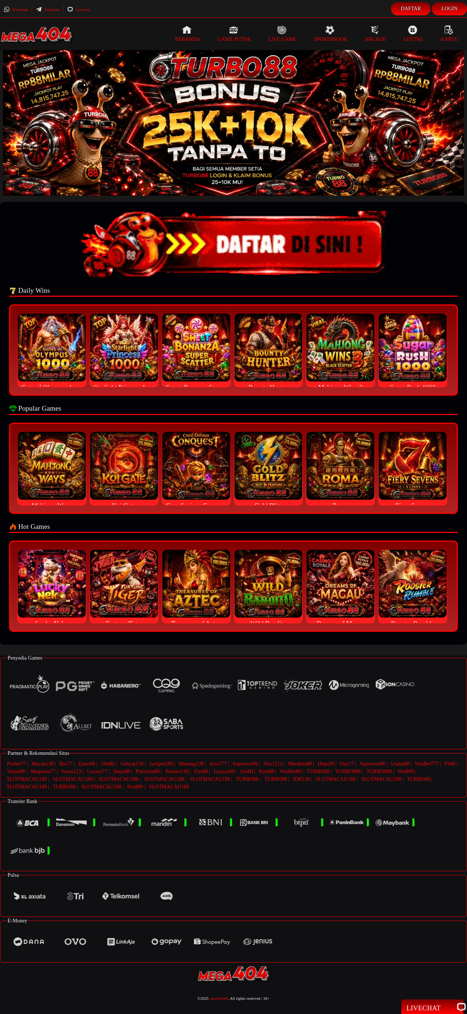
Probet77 (16, 764)
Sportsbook (330, 33)
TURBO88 (318, 771)
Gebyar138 (131, 764)
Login (449, 8)
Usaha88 (400, 764)
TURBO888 (347, 771)
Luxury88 (224, 771)
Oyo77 (347, 764)
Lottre (413, 33)
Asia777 (218, 764)
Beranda (187, 33)
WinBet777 (427, 764)
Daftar (411, 8)
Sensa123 (71, 771)
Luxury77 (97, 771)
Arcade (375, 33)
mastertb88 (219, 998)
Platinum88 (148, 771)
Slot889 (406, 771)
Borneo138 (176, 771)
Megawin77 (43, 771)
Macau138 (42, 764)
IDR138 (301, 779)
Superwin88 (372, 764)
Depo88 (121, 771)
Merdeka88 (300, 764)
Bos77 (66, 764)
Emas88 (86, 764)
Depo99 (326, 764)
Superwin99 (245, 764)
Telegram (47, 9)
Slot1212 (272, 764)
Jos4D (246, 771)
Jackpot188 (161, 764)
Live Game (282, 33)
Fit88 (449, 764)
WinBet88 (290, 771)
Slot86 (108, 764)
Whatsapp (16, 9)
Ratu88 (266, 771)
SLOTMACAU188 (27, 779)
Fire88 (201, 771)
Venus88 (16, 771)
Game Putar (234, 33)
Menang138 (191, 764)
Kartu (449, 33)
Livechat (78, 9)
